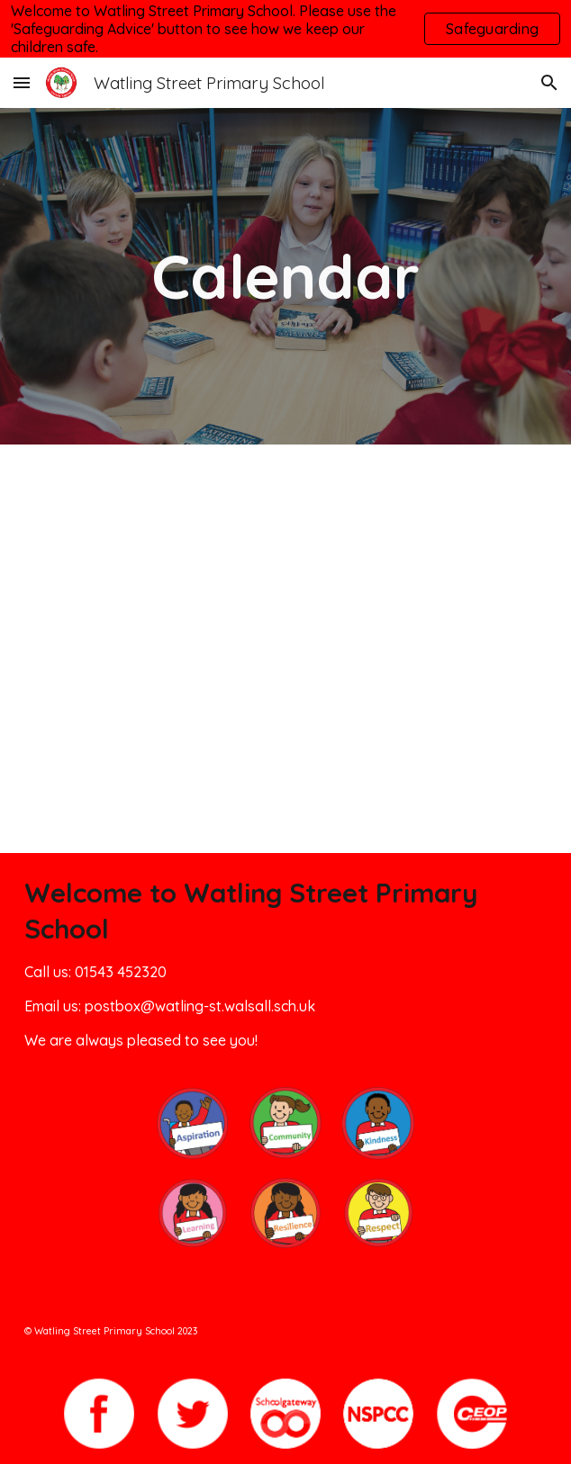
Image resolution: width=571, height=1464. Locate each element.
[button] (21, 82)
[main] (286, 276)
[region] (285, 29)
